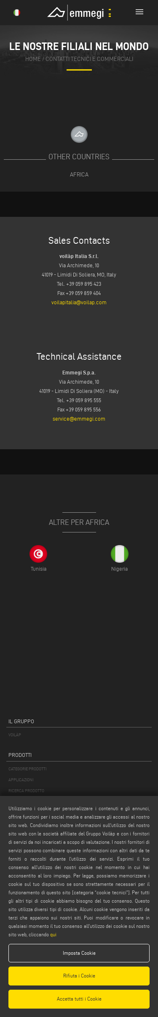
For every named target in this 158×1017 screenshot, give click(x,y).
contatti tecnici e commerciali (89, 58)
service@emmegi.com (79, 419)
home (33, 58)
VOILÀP (14, 734)
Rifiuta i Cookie (79, 975)
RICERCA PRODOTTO (26, 790)
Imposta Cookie (79, 953)
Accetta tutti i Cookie (79, 998)
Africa (79, 174)
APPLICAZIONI (20, 779)
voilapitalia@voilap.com (79, 302)
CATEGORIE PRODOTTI (27, 769)
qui (53, 934)
